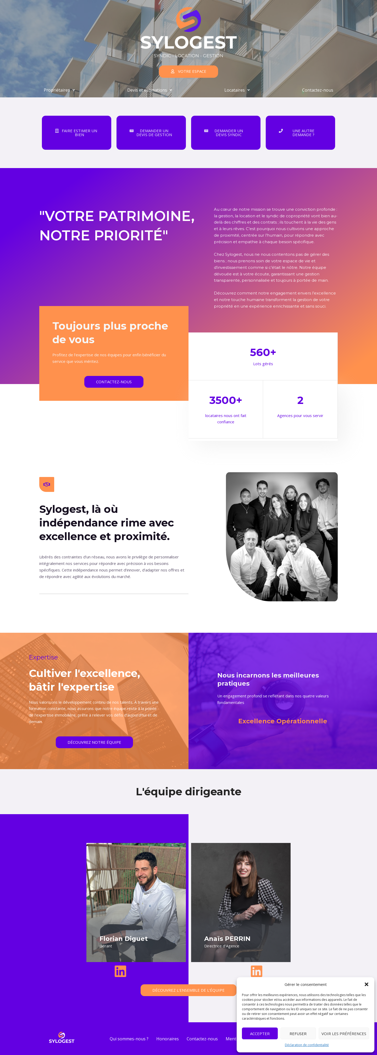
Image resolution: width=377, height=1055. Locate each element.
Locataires (237, 90)
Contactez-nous (317, 90)
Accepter (260, 1033)
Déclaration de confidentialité (307, 1045)
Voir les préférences (343, 1033)
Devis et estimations (149, 90)
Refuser (298, 1033)
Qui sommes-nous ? (129, 1039)
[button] (366, 984)
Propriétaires (59, 90)
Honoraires (167, 1039)
